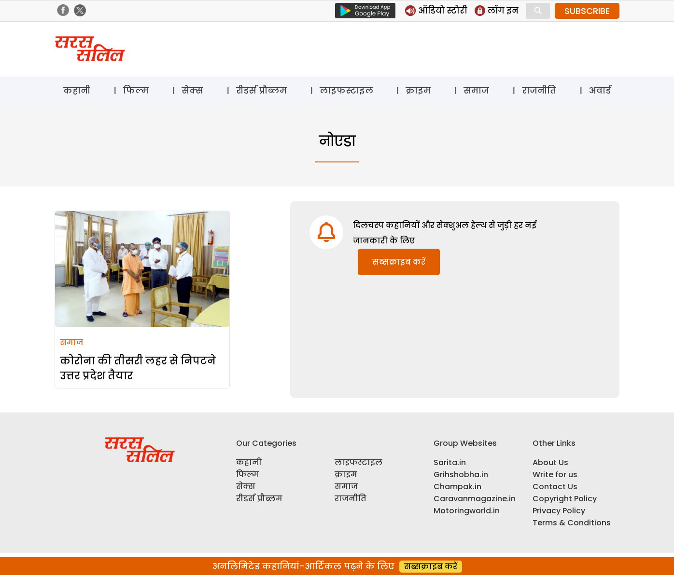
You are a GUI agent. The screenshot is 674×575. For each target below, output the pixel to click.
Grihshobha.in (461, 474)
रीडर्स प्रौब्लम (261, 90)
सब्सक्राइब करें (398, 261)
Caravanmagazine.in (475, 498)
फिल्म (136, 90)
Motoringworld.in (467, 510)
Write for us (555, 474)
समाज (476, 90)
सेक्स (192, 90)
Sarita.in (450, 462)
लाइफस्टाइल (346, 90)
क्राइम (418, 90)
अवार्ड (600, 90)
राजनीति (539, 90)
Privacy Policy (559, 510)
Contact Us (555, 486)
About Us (550, 462)
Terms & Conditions (572, 522)
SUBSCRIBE (587, 11)
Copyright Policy (565, 498)
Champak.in (457, 486)
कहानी (76, 90)
